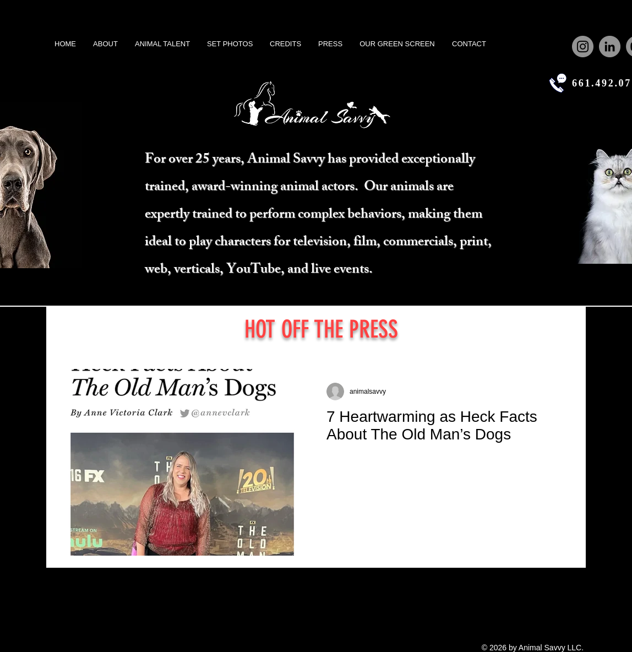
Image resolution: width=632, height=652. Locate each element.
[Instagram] (582, 46)
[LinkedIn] (609, 46)
